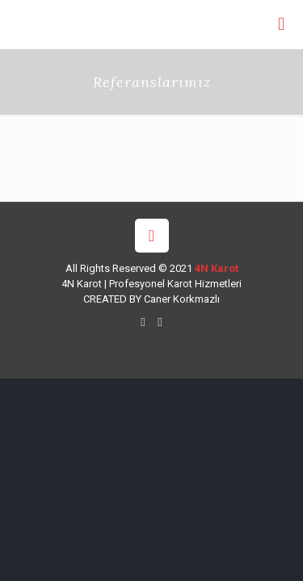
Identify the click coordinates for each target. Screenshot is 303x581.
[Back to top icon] (152, 236)
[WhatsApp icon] (143, 322)
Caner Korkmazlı (182, 299)
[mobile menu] (281, 24)
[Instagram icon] (160, 322)
